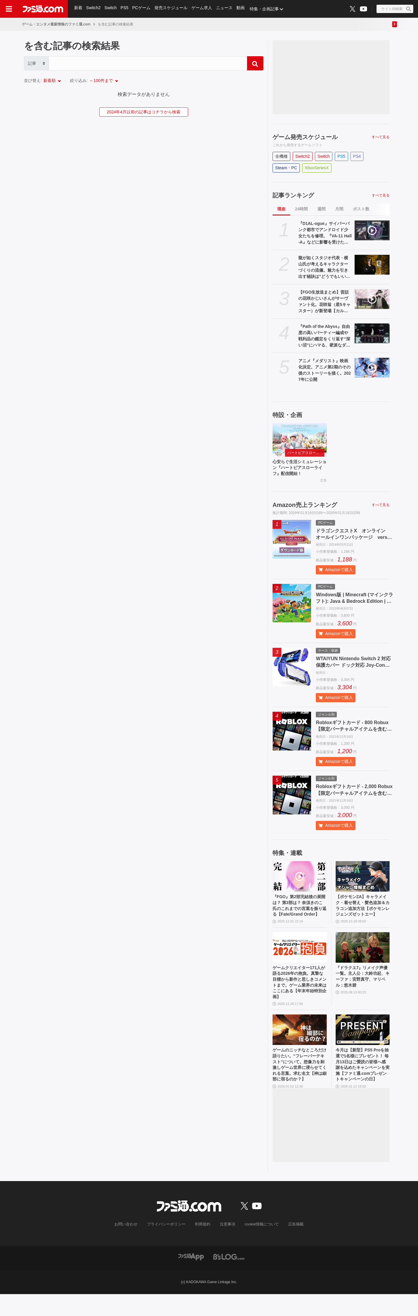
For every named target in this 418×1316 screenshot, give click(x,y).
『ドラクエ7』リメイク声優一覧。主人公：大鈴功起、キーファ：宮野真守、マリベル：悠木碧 (362, 990)
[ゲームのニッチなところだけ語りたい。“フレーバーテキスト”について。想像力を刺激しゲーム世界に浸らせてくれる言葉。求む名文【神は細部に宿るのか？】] (300, 1047)
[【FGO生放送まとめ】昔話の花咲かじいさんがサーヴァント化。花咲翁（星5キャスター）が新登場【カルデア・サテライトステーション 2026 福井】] (372, 299)
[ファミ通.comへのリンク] (43, 8)
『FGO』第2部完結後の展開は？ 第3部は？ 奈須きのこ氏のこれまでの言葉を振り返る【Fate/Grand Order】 (299, 913)
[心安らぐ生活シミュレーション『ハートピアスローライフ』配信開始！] (300, 438)
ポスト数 (361, 209)
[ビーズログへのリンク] (228, 1278)
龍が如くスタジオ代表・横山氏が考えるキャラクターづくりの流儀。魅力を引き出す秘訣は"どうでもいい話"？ (323, 267)
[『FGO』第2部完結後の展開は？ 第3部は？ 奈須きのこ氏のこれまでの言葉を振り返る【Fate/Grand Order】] (300, 879)
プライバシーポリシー (168, 1246)
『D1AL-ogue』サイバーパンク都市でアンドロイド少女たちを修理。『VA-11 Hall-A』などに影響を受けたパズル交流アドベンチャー (325, 233)
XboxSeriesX (317, 167)
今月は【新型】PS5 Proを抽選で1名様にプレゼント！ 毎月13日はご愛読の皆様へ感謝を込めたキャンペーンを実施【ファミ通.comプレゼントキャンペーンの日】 (363, 1084)
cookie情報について (259, 1246)
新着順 (49, 80)
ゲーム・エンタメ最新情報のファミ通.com (56, 24)
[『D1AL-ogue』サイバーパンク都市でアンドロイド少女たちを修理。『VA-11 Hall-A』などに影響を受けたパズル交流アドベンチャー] (372, 230)
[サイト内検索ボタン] (395, 9)
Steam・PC (286, 167)
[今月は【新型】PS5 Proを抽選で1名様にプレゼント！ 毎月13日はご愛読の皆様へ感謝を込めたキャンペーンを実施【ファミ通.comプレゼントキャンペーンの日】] (363, 1047)
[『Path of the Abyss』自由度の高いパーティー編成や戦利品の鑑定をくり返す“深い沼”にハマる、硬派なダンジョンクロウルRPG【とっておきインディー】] (372, 333)
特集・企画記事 (266, 9)
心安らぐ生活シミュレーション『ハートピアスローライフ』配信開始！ (299, 469)
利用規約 (203, 1246)
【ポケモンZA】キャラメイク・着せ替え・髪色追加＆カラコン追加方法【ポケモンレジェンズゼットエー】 (362, 913)
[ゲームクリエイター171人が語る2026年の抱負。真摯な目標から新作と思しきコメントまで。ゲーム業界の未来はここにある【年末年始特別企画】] (300, 959)
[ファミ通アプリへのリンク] (191, 1278)
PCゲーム (143, 9)
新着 (78, 9)
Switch (111, 9)
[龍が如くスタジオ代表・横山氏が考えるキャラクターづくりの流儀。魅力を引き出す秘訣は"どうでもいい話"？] (372, 265)
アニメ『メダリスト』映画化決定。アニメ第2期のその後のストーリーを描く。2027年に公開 (324, 370)
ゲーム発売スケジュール (305, 137)
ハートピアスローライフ (305, 453)
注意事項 (226, 1246)
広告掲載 (291, 1246)
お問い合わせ (130, 1246)
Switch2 (94, 9)
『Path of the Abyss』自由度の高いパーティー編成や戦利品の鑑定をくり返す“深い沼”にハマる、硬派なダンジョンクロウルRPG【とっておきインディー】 (324, 336)
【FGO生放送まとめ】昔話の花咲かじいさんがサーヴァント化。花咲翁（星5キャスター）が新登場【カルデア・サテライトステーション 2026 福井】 (324, 302)
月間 (339, 209)
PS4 (357, 156)
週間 (321, 209)
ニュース (226, 9)
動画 (243, 9)
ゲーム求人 (203, 9)
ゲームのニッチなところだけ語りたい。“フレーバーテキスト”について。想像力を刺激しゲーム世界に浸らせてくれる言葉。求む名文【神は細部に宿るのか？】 (299, 1084)
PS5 (125, 9)
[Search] (148, 63)
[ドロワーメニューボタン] (9, 9)
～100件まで (101, 80)
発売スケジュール (172, 9)
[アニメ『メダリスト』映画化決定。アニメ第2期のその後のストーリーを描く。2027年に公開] (372, 368)
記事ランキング (293, 195)
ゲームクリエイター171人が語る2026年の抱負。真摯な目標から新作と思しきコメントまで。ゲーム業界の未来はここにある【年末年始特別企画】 (299, 997)
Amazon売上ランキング (305, 507)
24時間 (301, 209)
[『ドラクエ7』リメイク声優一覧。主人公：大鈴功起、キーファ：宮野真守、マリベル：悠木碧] (363, 959)
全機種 (281, 156)
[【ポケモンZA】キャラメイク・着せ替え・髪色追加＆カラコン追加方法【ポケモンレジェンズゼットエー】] (363, 879)
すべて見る (381, 137)
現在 (281, 209)
